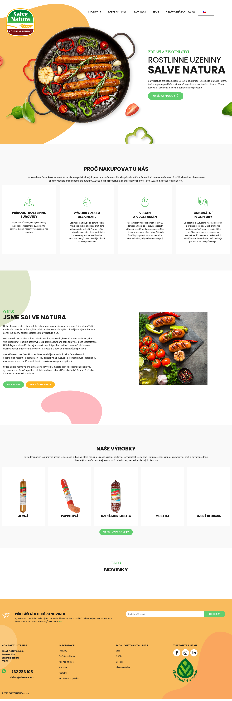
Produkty (95, 11)
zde (62, 623)
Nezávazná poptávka (180, 11)
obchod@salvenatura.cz (22, 679)
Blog (156, 11)
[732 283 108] (4, 673)
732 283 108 (22, 674)
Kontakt (140, 11)
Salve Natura (118, 11)
